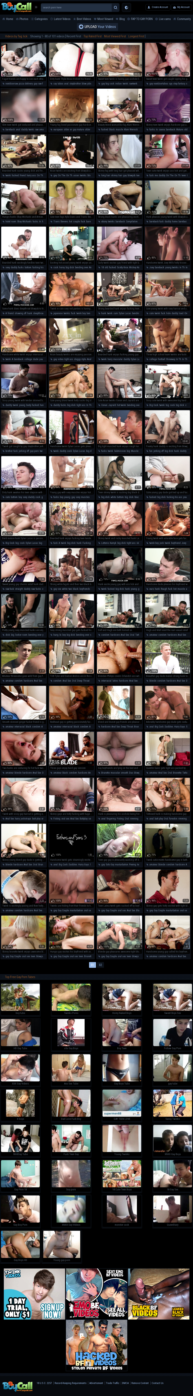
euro (151, 589)
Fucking (87, 543)
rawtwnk (133, 83)
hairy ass (31, 175)
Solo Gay (110, 864)
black (112, 129)
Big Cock (153, 405)
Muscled (135, 451)
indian (118, 83)
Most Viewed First (115, 36)
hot (70, 221)
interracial (106, 680)
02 (100, 965)
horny (62, 267)
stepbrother (75, 83)
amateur (43, 129)
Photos (24, 19)
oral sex (45, 818)
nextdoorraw (12, 83)
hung (55, 634)
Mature (179, 129)
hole (168, 313)
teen (138, 175)
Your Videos (100, 27)
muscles (85, 497)
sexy (8, 267)
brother (9, 451)
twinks (83, 175)
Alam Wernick (131, 129)
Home (9, 19)
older (66, 129)
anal (66, 83)
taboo (60, 83)
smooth (124, 772)
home (175, 221)
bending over (81, 267)
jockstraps (26, 818)
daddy (24, 129)
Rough (164, 589)
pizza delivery (26, 83)
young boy (44, 359)
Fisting (56, 818)
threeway (170, 359)
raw (36, 129)
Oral (132, 634)
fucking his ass (40, 267)
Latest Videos (62, 19)
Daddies (169, 726)
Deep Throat (83, 680)
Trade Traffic (112, 1383)
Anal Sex (93, 267)
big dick (70, 267)
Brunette (138, 726)
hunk (29, 313)
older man (90, 129)
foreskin (173, 818)
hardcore (115, 634)
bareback (10, 129)
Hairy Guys (179, 726)
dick (131, 497)
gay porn (34, 451)
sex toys (92, 818)
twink (125, 83)
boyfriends (84, 589)
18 (102, 267)
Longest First (136, 36)
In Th (182, 267)
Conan (104, 405)
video (60, 359)
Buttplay (83, 818)
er (71, 129)
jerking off (24, 451)
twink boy (81, 313)
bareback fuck (156, 221)
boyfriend (176, 543)
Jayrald (112, 405)
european (58, 129)
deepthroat (38, 313)
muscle (119, 129)
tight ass (68, 359)
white (113, 497)
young (22, 405)
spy (170, 83)
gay (55, 175)
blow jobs (86, 83)
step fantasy (179, 83)
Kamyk (113, 543)
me (156, 175)
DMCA (125, 1383)
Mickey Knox (135, 267)
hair (120, 175)
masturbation (121, 864)
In (157, 129)
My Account (183, 7)
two (70, 589)
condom (105, 634)
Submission (120, 451)
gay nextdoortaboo (158, 83)
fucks (152, 129)
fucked (104, 129)
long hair (105, 175)
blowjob (91, 175)
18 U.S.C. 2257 (44, 1383)
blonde (152, 680)
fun (150, 451)
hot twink (121, 405)
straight (19, 589)
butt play (36, 818)
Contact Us (157, 1383)
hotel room (11, 221)
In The (189, 267)
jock (162, 543)
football (161, 359)
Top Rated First (93, 36)
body (28, 405)
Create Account (160, 7)
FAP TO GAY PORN (142, 19)
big (167, 405)
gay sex (45, 497)
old (106, 267)
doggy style (80, 359)
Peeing (132, 864)
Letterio (105, 543)
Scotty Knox (122, 267)
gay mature (78, 129)
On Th (69, 175)
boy (20, 497)
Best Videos (84, 19)
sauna (162, 129)
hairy (110, 359)
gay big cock (107, 83)
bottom (28, 267)
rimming (134, 818)
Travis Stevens (60, 221)
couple (76, 221)
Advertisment (96, 1383)
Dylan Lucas (125, 313)
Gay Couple (63, 910)
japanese (58, 313)
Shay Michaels (24, 221)
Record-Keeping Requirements (70, 1383)
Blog (122, 19)
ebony (104, 221)
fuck (151, 175)
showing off (20, 313)
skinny (114, 175)
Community (184, 19)
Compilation (132, 221)
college (28, 359)
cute (151, 313)
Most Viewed (105, 19)
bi (60, 634)
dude (35, 359)
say (55, 83)
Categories (41, 19)
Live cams (165, 19)
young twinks (172, 267)
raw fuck (10, 589)
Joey (151, 267)
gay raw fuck (40, 83)
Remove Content (140, 1383)
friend (23, 175)
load (181, 313)
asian (76, 175)
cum (116, 313)
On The (40, 175)
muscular (117, 359)
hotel (44, 221)
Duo (131, 772)
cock (55, 267)
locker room (21, 634)
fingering (111, 818)
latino (115, 680)
